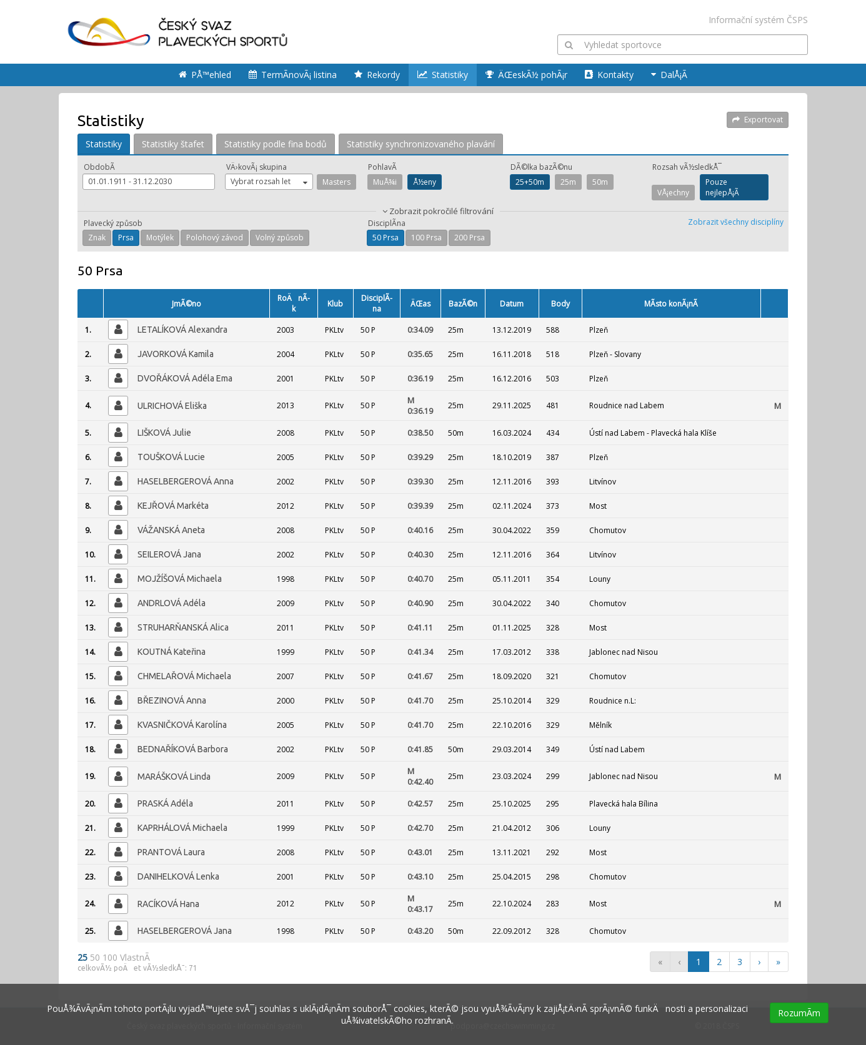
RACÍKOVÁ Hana (168, 904)
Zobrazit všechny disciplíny (736, 222)
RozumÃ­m (799, 1013)
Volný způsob (280, 237)
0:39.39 (420, 506)
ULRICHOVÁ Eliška (172, 406)
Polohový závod (214, 237)
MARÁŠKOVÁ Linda (174, 777)
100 (111, 957)
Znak (97, 237)
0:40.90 (420, 603)
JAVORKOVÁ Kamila (175, 354)
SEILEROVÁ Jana (169, 554)
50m (600, 182)
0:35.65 (420, 354)
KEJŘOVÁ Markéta (173, 506)
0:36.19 (420, 378)
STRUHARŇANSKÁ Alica (183, 627)
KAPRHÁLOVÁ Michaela (182, 828)
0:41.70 (420, 700)
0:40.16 (420, 530)
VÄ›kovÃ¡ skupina (256, 167)
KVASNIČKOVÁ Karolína (182, 725)
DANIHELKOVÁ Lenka (178, 876)
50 (96, 957)
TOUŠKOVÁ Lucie (171, 457)
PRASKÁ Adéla (165, 803)
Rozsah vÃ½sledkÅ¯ (687, 167)
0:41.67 (420, 676)
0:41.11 (420, 627)
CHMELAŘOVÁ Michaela (184, 676)
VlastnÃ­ (135, 957)
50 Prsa (385, 237)
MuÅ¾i (385, 182)
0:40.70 (420, 579)
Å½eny (424, 182)
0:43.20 (420, 931)
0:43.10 (420, 876)
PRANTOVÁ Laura (171, 852)
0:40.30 (420, 554)
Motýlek (160, 237)
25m (568, 182)
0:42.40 (420, 776)
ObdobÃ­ (99, 167)
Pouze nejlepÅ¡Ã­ (722, 187)
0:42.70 (420, 828)
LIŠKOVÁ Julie (164, 433)
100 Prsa (426, 237)
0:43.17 (420, 904)
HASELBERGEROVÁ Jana (184, 931)
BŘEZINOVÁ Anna (171, 700)
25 (83, 957)
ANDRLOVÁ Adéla (171, 603)
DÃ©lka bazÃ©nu (541, 167)
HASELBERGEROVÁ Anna (185, 481)
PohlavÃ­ (382, 167)
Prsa (126, 237)
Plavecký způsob (113, 223)
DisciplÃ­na (387, 223)
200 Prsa (469, 237)
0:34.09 (420, 330)
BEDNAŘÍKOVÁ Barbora (182, 749)
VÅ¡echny (673, 192)
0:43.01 (420, 852)
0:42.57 (420, 803)
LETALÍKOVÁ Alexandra (182, 330)
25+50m (529, 182)
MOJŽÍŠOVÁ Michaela (179, 579)
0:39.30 (420, 481)
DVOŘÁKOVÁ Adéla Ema (184, 378)
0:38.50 (420, 433)
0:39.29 (420, 457)
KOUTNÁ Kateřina (171, 652)
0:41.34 (420, 652)
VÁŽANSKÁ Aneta (171, 530)
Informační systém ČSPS (758, 20)
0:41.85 (420, 749)
